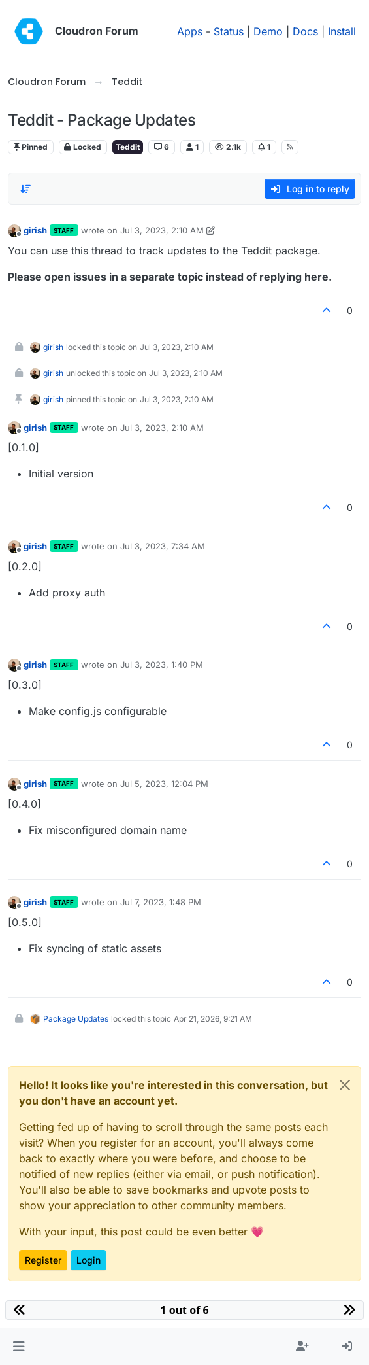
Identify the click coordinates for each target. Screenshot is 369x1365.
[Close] (345, 1085)
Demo (268, 31)
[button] (18, 1347)
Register (43, 1260)
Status (229, 31)
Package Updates (75, 1019)
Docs (305, 31)
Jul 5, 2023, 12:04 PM (164, 783)
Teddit (128, 147)
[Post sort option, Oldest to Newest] (25, 189)
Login (88, 1260)
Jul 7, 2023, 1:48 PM (160, 902)
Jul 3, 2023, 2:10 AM (162, 230)
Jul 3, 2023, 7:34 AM (162, 546)
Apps (189, 31)
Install (342, 31)
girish (35, 230)
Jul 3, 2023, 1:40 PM (161, 664)
